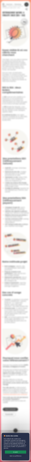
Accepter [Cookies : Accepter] (15, 452)
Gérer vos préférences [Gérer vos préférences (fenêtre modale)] (15, 456)
